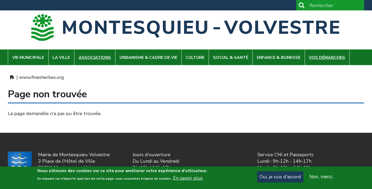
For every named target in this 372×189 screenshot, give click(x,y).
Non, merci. (321, 179)
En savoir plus (188, 181)
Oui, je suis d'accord (280, 179)
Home (11, 77)
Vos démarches (327, 57)
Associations (95, 57)
